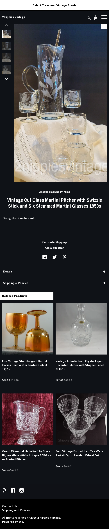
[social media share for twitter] (55, 257)
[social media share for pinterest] (64, 257)
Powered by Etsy (13, 522)
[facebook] (13, 490)
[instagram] (21, 490)
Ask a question (54, 247)
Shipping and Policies (16, 510)
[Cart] (95, 19)
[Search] (89, 18)
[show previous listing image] (6, 25)
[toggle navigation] (104, 16)
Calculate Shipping (54, 241)
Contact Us (9, 506)
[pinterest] (4, 490)
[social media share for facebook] (44, 257)
